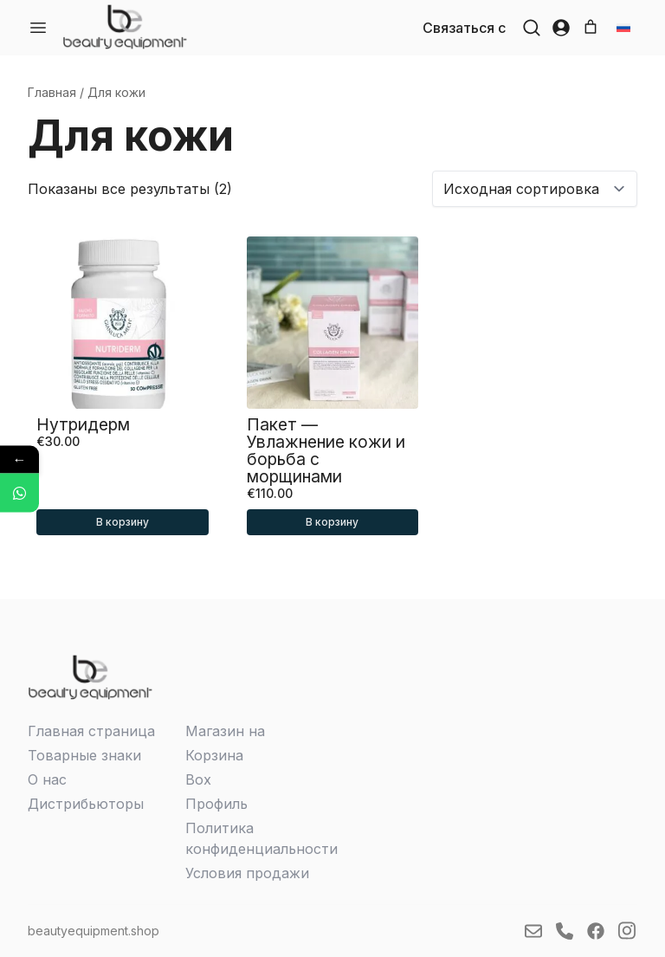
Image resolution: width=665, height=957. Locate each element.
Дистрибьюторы (86, 803)
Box (198, 779)
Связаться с (464, 27)
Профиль (216, 803)
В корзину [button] (122, 521)
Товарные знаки (84, 755)
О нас (47, 779)
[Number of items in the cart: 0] (590, 26)
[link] (124, 26)
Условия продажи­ (247, 873)
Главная (52, 92)
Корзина (214, 755)
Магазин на (225, 731)
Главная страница (91, 731)
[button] (531, 27)
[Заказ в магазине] (534, 189)
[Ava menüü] (38, 27)
